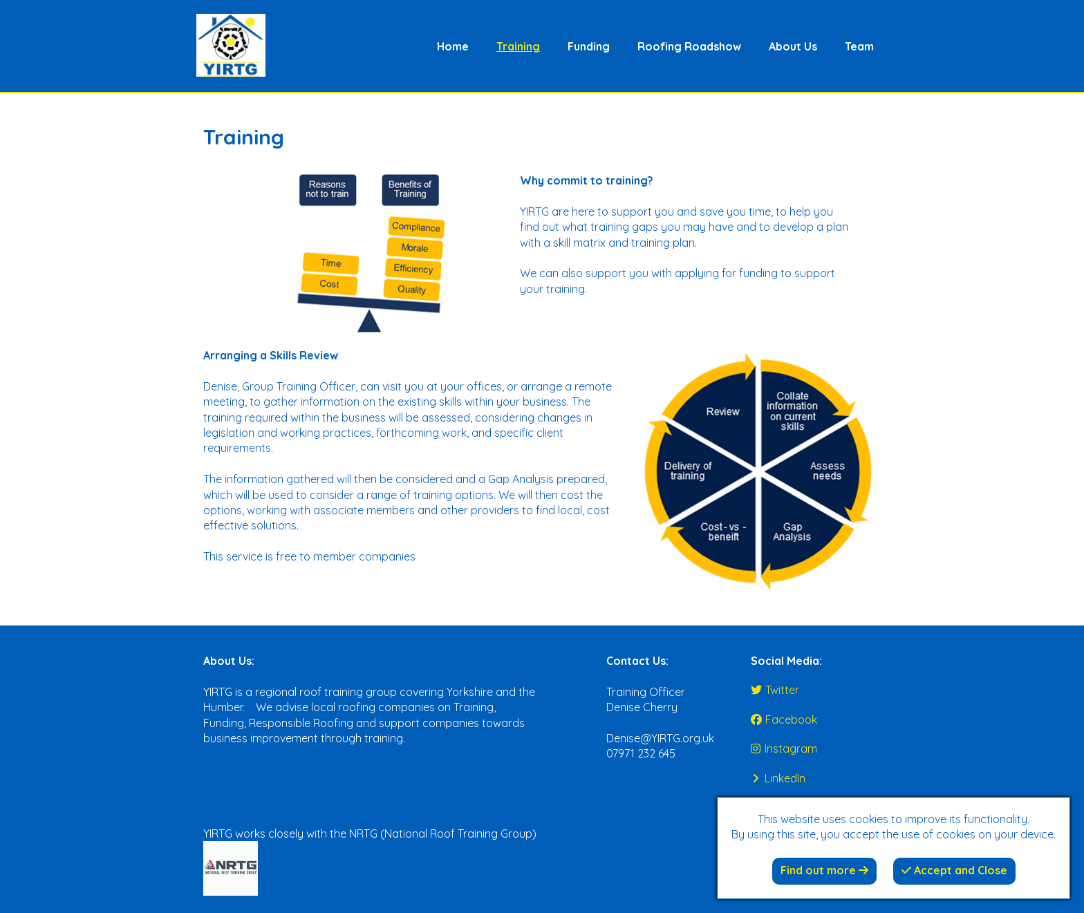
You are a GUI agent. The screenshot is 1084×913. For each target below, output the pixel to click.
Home (453, 46)
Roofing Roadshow (689, 46)
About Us (793, 46)
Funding (589, 46)
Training (518, 46)
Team (859, 46)
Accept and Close (954, 870)
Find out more (824, 870)
